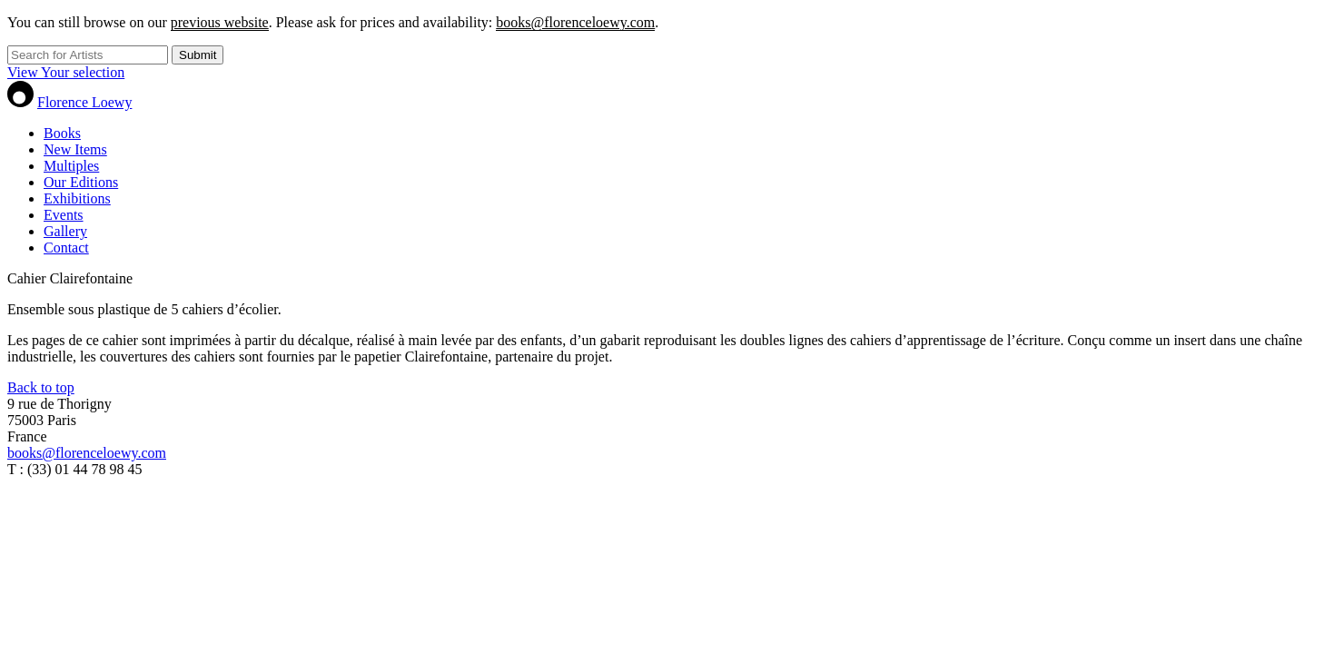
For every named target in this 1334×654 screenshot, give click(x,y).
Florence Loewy (84, 102)
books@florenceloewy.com (575, 22)
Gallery (65, 231)
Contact (66, 247)
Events (64, 215)
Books (62, 133)
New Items (75, 149)
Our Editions (81, 182)
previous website (220, 22)
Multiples (71, 165)
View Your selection (65, 72)
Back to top (40, 387)
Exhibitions (77, 198)
